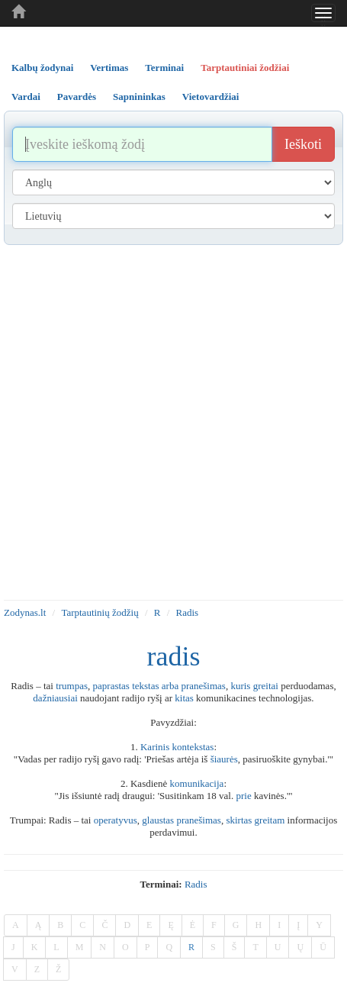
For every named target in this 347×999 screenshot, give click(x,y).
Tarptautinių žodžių (99, 612)
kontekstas (193, 746)
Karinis (154, 746)
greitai (265, 685)
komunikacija (197, 783)
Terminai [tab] (164, 67)
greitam (270, 820)
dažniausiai (55, 698)
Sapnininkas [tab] (139, 96)
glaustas (158, 820)
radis (196, 884)
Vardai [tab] (25, 96)
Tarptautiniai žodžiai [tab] (245, 67)
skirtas (239, 820)
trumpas (72, 685)
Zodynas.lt (25, 612)
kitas (184, 698)
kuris (240, 685)
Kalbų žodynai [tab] (42, 67)
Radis (187, 612)
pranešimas (203, 685)
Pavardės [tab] (76, 96)
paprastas (111, 685)
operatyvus (115, 820)
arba (170, 685)
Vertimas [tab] (109, 67)
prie (243, 795)
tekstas (145, 685)
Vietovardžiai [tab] (210, 96)
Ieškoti (303, 144)
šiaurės (224, 759)
